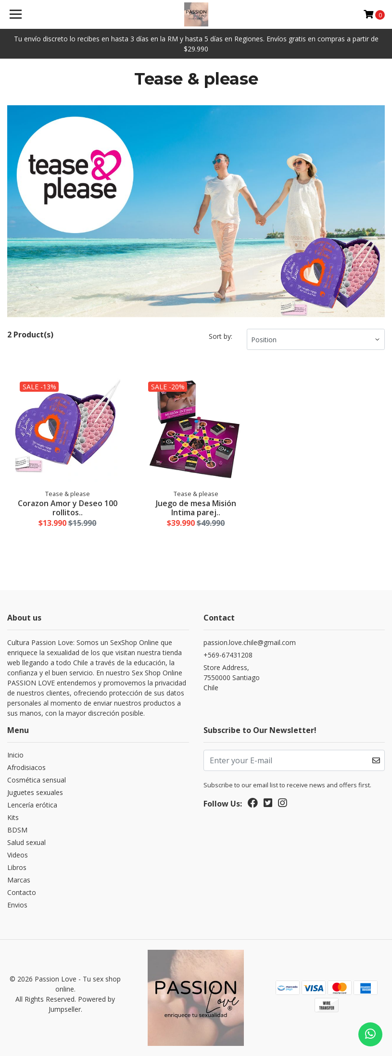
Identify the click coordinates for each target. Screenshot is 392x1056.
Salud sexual (26, 842)
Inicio (15, 754)
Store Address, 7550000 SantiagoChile (231, 677)
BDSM (17, 829)
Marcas (18, 879)
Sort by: (220, 336)
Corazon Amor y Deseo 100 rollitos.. (67, 508)
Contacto (21, 892)
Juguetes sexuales (35, 792)
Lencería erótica (32, 804)
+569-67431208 (228, 654)
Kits (13, 817)
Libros (16, 867)
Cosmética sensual (36, 779)
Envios (17, 904)
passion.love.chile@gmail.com (249, 642)
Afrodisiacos (26, 767)
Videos (17, 854)
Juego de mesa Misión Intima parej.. (196, 508)
